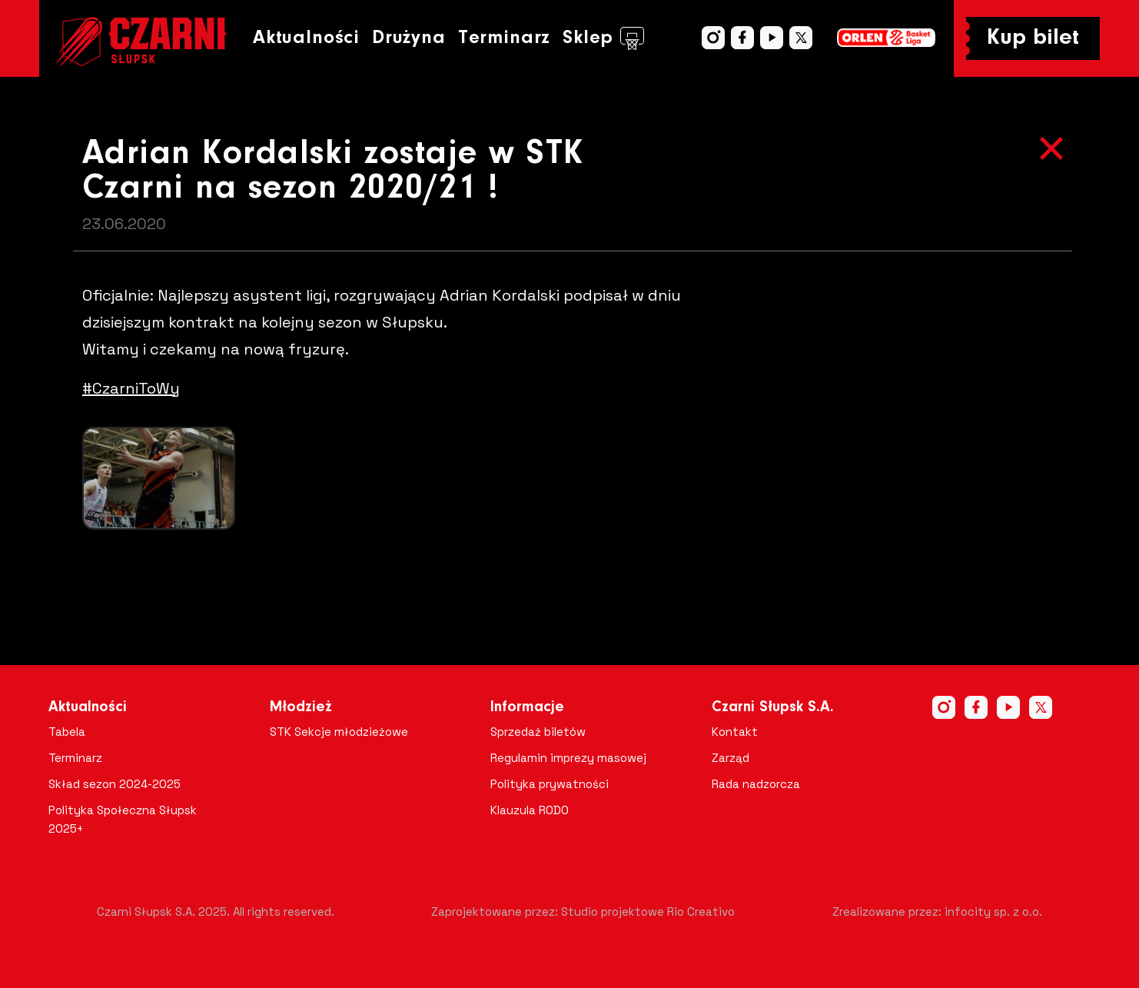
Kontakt (735, 731)
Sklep (603, 38)
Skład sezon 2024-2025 (114, 784)
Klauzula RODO (529, 810)
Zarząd (730, 757)
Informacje (527, 707)
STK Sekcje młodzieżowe (339, 731)
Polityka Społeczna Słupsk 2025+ (122, 819)
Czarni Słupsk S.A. (773, 707)
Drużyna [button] (409, 38)
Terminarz (504, 38)
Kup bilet (1033, 38)
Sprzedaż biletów (538, 731)
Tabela (66, 731)
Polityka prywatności (549, 784)
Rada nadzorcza (756, 784)
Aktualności (306, 38)
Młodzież (301, 707)
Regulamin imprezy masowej (568, 757)
